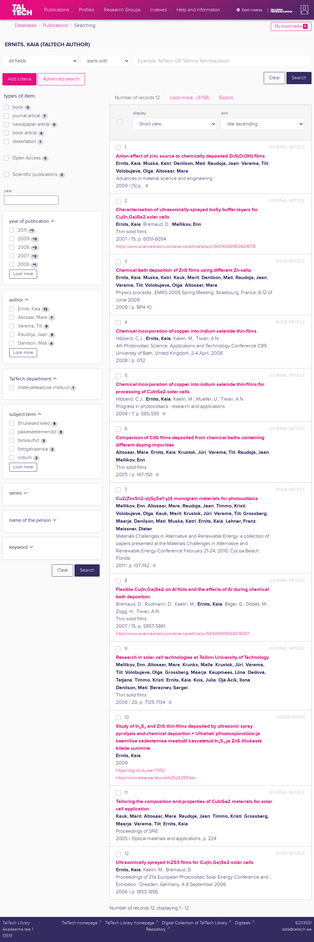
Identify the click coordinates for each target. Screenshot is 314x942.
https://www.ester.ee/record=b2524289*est (155, 777)
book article (28, 133)
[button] (303, 10)
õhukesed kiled (38, 424)
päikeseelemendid (41, 432)
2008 (28, 248)
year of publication (32, 221)
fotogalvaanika (37, 449)
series (18, 493)
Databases (25, 25)
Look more (23, 273)
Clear (274, 78)
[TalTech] (22, 10)
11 (126, 793)
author (19, 300)
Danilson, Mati (36, 343)
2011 (27, 230)
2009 (28, 239)
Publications (55, 25)
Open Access (30, 158)
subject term (25, 414)
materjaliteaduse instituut (47, 388)
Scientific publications (39, 175)
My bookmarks (291, 26)
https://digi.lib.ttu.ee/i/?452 (140, 770)
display (139, 113)
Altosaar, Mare (36, 318)
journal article (30, 116)
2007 (28, 256)
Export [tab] (226, 98)
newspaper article (35, 124)
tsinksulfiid (32, 441)
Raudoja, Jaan (36, 335)
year (8, 191)
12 (126, 854)
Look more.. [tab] (189, 98)
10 (126, 717)
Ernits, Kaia (33, 309)
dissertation (28, 142)
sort (224, 113)
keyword (21, 547)
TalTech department (33, 379)
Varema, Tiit (34, 326)
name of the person (33, 520)
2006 (28, 265)
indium (29, 458)
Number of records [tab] (137, 98)
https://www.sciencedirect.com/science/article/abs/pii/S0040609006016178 (185, 246)
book (22, 107)
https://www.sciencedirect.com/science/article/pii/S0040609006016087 (182, 633)
